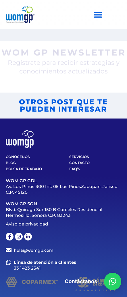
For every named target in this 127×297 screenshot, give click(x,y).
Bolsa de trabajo (24, 169)
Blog (11, 163)
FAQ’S (74, 169)
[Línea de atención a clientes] (8, 262)
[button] (112, 281)
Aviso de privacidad (27, 224)
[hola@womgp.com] (8, 250)
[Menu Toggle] (98, 14)
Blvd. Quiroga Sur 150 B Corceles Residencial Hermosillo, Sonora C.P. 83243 (54, 212)
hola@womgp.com (33, 250)
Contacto (79, 163)
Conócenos (18, 157)
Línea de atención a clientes (45, 262)
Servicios (79, 157)
